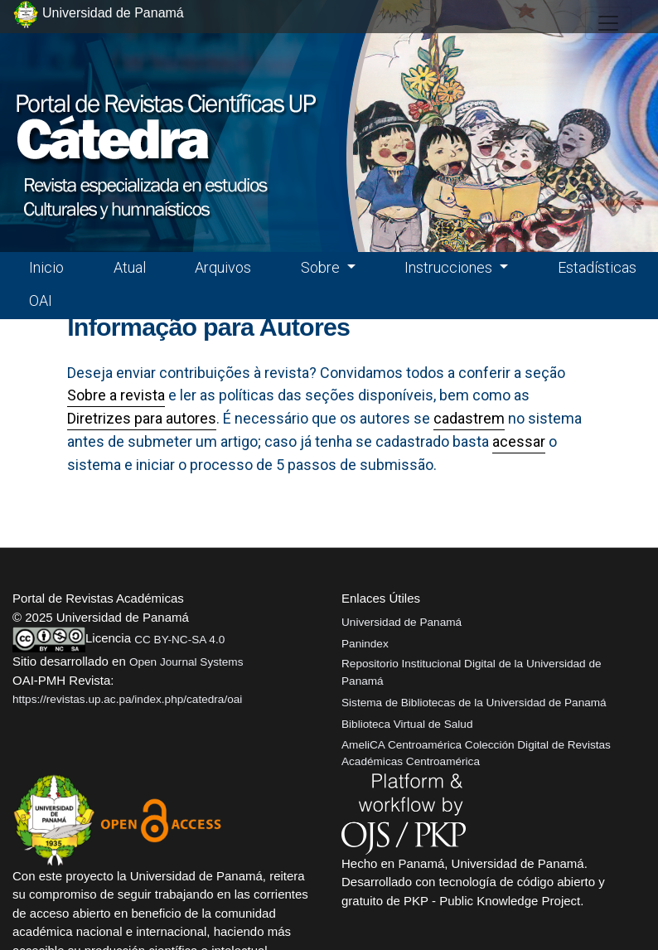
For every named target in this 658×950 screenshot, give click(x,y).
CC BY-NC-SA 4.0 (179, 639)
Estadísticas (597, 267)
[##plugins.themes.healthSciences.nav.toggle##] (608, 23)
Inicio (46, 267)
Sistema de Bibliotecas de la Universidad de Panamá (474, 702)
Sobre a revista (116, 395)
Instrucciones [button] (450, 267)
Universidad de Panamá (401, 622)
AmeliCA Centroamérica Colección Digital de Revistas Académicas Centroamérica (476, 753)
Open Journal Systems (186, 662)
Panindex (365, 643)
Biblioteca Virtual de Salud (406, 724)
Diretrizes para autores (141, 418)
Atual (130, 267)
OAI (40, 300)
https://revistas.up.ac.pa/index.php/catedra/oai (127, 699)
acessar (518, 441)
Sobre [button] (322, 267)
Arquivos (223, 267)
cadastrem (469, 418)
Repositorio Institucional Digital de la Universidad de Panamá (471, 671)
